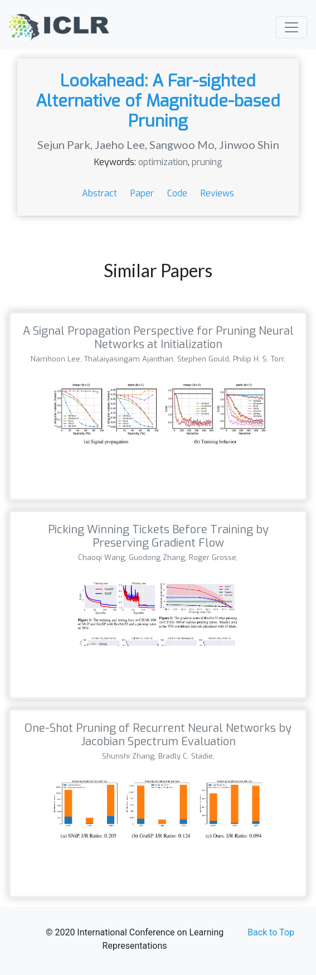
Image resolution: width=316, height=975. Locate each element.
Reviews (217, 193)
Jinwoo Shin (249, 144)
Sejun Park (63, 144)
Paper (143, 193)
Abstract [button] (100, 193)
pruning (207, 162)
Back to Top (270, 932)
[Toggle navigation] (291, 27)
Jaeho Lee (120, 144)
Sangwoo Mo (182, 144)
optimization (163, 162)
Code (178, 193)
